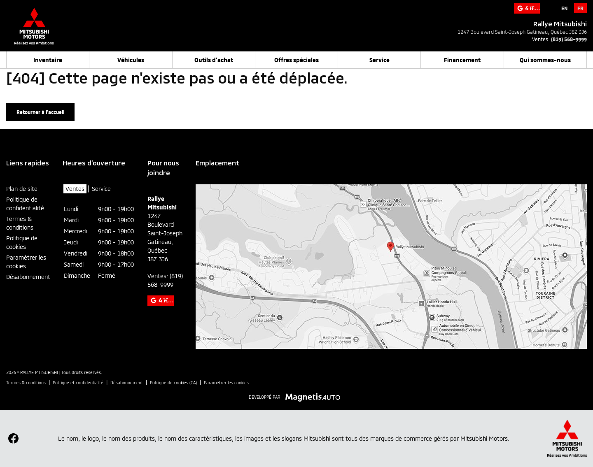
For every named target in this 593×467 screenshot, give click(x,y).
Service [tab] (101, 188)
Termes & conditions (19, 223)
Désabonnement (28, 276)
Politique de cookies (21, 242)
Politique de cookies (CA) (173, 382)
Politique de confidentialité (25, 203)
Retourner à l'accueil (40, 112)
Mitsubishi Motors (484, 438)
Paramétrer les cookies (26, 262)
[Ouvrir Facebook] (13, 438)
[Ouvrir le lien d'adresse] (522, 32)
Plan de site (21, 188)
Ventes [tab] (74, 188)
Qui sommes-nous (545, 59)
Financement (462, 59)
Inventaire (47, 59)
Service (379, 59)
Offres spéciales (296, 59)
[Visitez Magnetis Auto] (314, 397)
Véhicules (130, 59)
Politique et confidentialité (78, 382)
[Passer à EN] (564, 8)
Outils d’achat (213, 59)
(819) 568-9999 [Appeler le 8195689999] (569, 39)
